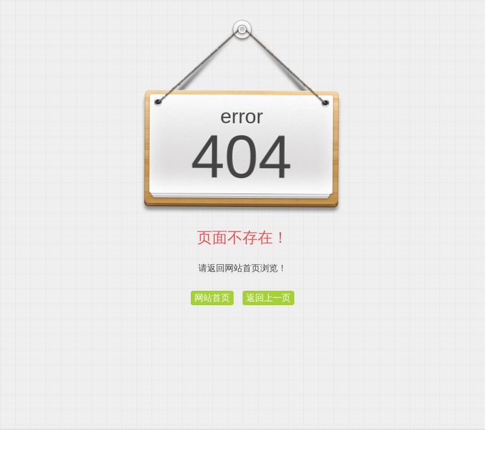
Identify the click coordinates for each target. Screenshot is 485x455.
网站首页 (212, 298)
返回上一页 (268, 298)
